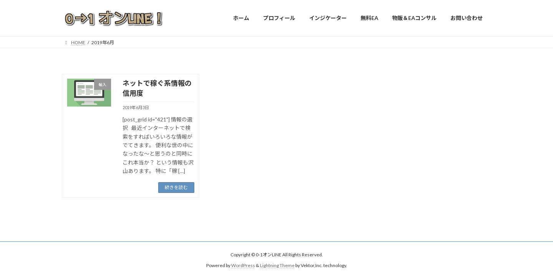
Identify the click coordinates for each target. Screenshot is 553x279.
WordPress (243, 265)
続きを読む (176, 187)
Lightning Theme (277, 265)
